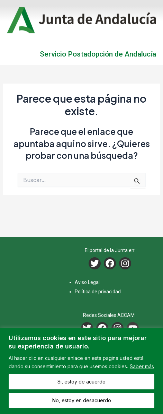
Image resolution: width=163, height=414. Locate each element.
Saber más (142, 366)
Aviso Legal (87, 282)
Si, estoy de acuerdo (81, 382)
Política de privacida (96, 291)
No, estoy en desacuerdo (81, 400)
